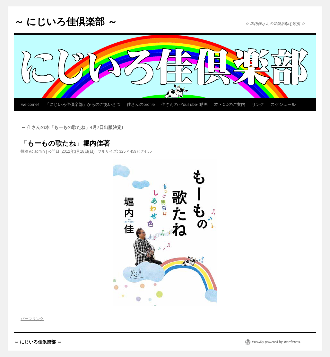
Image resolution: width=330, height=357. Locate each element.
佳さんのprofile (141, 104)
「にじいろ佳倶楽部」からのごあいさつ (82, 104)
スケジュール (283, 104)
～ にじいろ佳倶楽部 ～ (65, 21)
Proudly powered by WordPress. (276, 342)
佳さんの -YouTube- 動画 (184, 104)
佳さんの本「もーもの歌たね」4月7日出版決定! (72, 127)
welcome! (30, 104)
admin (39, 151)
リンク (258, 104)
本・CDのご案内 (229, 104)
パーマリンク (32, 319)
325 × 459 (127, 151)
